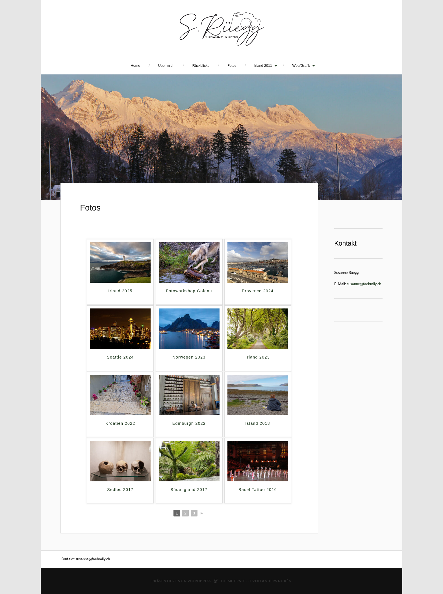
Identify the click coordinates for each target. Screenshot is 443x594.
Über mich (166, 66)
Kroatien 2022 (120, 423)
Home (135, 66)
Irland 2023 (258, 357)
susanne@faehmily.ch (364, 284)
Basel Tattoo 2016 (257, 489)
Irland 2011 (263, 66)
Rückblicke (201, 66)
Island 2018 (257, 423)
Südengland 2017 (189, 489)
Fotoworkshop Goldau (189, 291)
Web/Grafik (301, 66)
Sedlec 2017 (120, 489)
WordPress (199, 581)
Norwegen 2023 (188, 357)
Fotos (231, 66)
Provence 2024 (257, 291)
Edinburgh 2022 (189, 423)
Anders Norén (277, 581)
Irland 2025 (120, 291)
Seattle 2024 (120, 357)
